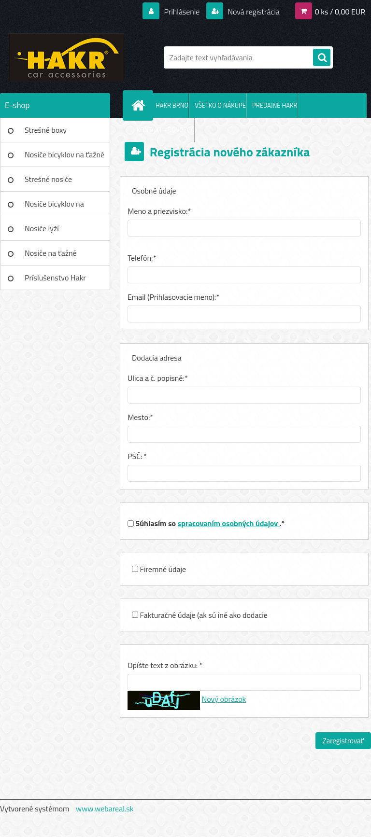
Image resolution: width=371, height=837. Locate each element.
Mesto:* (140, 417)
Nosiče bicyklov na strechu (54, 207)
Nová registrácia (253, 11)
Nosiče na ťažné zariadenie (51, 256)
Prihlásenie (181, 11)
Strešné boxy (46, 130)
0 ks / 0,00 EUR (340, 11)
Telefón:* (142, 258)
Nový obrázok (224, 699)
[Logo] (66, 57)
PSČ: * (137, 456)
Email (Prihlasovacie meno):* (173, 297)
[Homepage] (140, 105)
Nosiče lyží (42, 228)
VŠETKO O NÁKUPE (220, 105)
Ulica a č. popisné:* (158, 378)
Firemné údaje (163, 569)
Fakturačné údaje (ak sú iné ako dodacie (204, 615)
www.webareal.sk (105, 808)
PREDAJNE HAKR (274, 105)
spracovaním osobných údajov (229, 523)
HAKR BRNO (172, 105)
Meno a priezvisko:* (159, 211)
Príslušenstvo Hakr (55, 277)
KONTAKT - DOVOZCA (165, 130)
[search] (321, 58)
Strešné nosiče (48, 179)
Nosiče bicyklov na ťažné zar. (64, 158)
